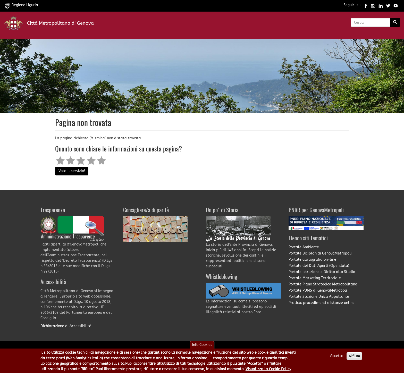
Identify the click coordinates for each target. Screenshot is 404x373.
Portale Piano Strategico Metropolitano (323, 284)
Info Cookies (202, 346)
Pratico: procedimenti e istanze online (322, 303)
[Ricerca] (395, 22)
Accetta (336, 357)
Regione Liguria (21, 5)
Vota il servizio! (71, 171)
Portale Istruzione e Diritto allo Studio (322, 272)
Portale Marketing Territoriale (315, 278)
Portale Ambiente (304, 247)
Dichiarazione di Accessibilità (65, 326)
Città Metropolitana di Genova (60, 23)
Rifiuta (354, 357)
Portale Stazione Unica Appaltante (319, 296)
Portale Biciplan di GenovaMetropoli (320, 253)
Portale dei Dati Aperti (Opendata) (319, 266)
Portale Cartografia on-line (312, 259)
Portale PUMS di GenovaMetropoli (318, 290)
